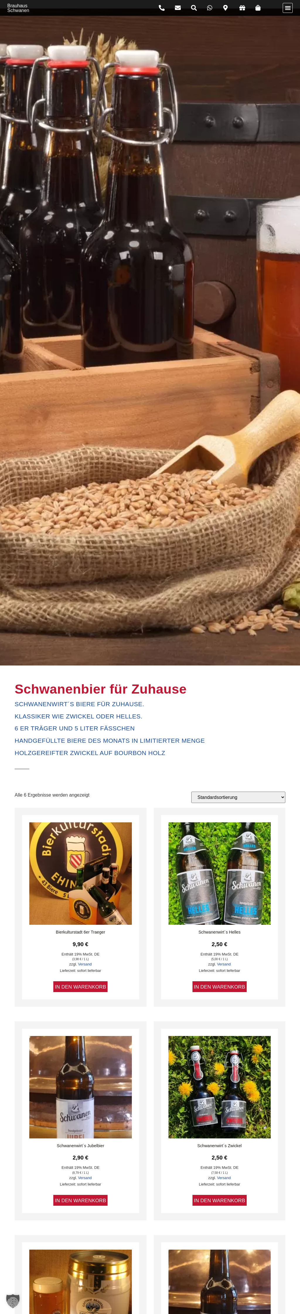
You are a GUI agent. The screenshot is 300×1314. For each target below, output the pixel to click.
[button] (288, 8)
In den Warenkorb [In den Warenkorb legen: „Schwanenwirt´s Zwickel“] (219, 1200)
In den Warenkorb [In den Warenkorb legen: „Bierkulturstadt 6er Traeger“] (80, 986)
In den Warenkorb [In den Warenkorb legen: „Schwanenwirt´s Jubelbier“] (80, 1200)
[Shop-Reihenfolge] (238, 797)
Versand (85, 964)
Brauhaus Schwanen (18, 7)
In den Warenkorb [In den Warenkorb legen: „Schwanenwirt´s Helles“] (219, 986)
